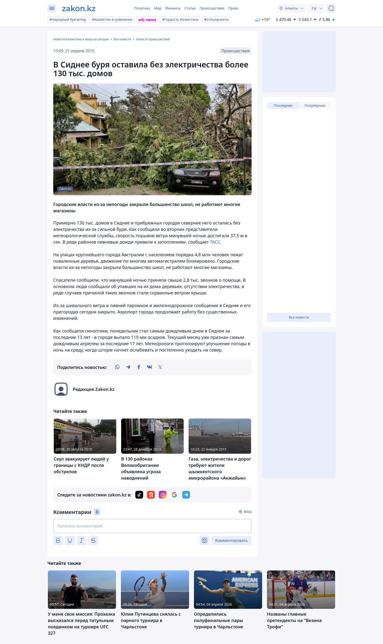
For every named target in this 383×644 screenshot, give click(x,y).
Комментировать (231, 540)
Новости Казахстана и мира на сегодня (81, 39)
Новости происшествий (153, 39)
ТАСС (215, 242)
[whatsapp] (117, 367)
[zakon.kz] (79, 8)
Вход (248, 511)
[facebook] (138, 367)
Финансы (173, 8)
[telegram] (128, 367)
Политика (142, 8)
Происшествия (212, 8)
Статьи (190, 8)
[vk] (149, 367)
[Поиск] (331, 8)
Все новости (122, 39)
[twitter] (160, 367)
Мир (157, 8)
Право (233, 8)
